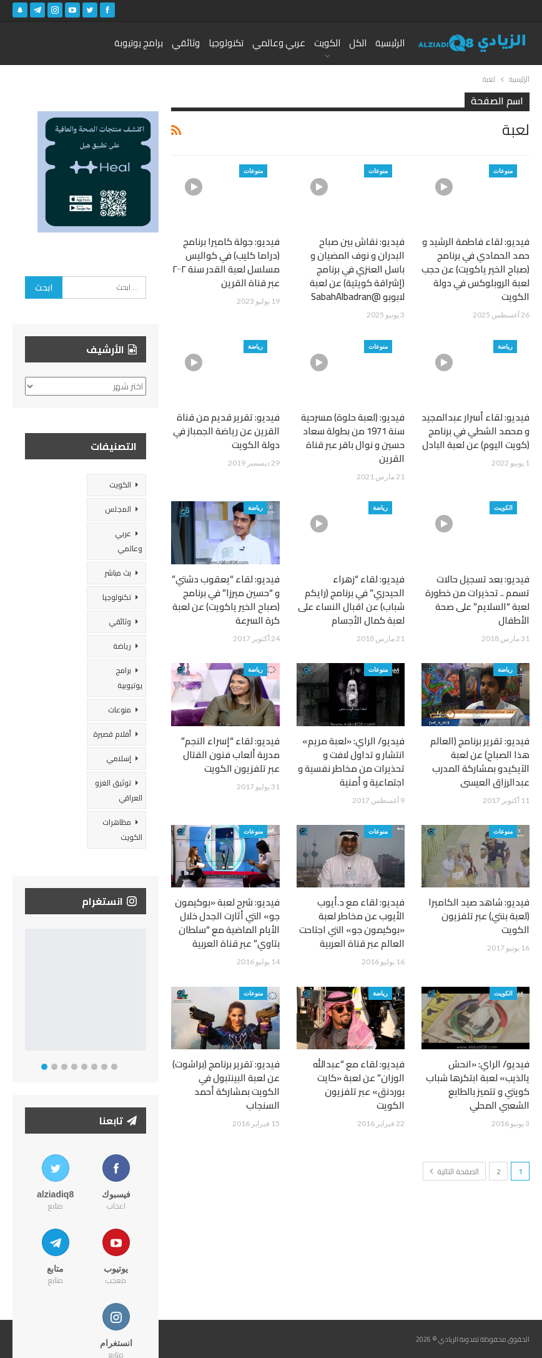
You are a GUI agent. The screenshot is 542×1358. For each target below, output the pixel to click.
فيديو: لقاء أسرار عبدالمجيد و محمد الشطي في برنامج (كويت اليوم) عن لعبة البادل (475, 431)
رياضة (505, 346)
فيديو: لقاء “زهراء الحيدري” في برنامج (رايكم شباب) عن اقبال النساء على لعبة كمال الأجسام (351, 599)
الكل (358, 43)
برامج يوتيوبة (138, 43)
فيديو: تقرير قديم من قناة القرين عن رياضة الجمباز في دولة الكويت (226, 431)
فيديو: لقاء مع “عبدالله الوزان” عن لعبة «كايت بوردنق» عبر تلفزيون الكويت (359, 1084)
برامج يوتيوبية (129, 677)
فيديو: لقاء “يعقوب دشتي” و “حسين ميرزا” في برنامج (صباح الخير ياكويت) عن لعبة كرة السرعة (226, 599)
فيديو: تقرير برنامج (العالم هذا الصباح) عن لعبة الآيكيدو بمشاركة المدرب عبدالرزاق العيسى (480, 761)
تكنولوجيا (226, 43)
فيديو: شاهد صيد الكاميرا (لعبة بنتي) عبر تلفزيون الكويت (479, 916)
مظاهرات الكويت (122, 829)
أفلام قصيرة (112, 734)
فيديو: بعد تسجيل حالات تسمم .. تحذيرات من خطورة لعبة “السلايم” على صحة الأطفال (477, 599)
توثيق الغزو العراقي (118, 790)
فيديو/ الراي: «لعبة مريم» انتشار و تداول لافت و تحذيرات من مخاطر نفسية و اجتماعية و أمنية (351, 761)
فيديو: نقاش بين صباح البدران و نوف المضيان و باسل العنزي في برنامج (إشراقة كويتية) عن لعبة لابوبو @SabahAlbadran (357, 269)
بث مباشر (117, 573)
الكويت (327, 43)
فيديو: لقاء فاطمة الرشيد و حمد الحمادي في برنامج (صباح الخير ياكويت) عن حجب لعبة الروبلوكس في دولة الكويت (475, 269)
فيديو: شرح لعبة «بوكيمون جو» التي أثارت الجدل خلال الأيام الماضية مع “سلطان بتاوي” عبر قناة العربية (227, 922)
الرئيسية (390, 43)
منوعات (503, 170)
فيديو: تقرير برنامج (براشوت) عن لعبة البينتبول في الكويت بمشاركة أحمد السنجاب (226, 1084)
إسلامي (118, 758)
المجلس (118, 509)
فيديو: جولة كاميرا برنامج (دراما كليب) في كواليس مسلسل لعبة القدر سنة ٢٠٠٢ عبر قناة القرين (226, 262)
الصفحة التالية (454, 1171)
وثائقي (186, 43)
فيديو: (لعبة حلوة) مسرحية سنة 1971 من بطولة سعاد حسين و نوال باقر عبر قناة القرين (353, 437)
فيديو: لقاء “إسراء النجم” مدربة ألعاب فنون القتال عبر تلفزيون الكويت (230, 754)
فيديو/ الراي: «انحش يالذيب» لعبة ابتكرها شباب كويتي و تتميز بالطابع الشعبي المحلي (478, 1084)
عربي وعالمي (278, 43)
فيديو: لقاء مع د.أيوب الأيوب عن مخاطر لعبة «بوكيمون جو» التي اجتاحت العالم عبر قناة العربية (352, 922)
